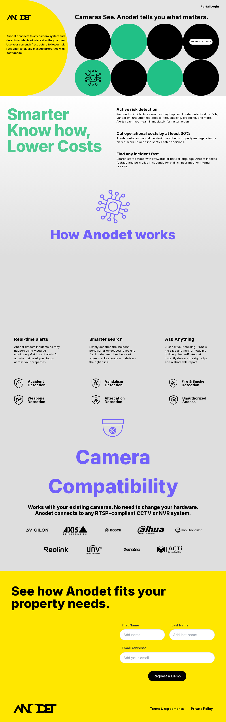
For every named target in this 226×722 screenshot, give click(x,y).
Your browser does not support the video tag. (93, 42)
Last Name (179, 625)
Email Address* (134, 648)
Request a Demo (201, 41)
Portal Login (210, 6)
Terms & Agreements (167, 709)
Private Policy (202, 709)
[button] (37, 294)
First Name (130, 625)
